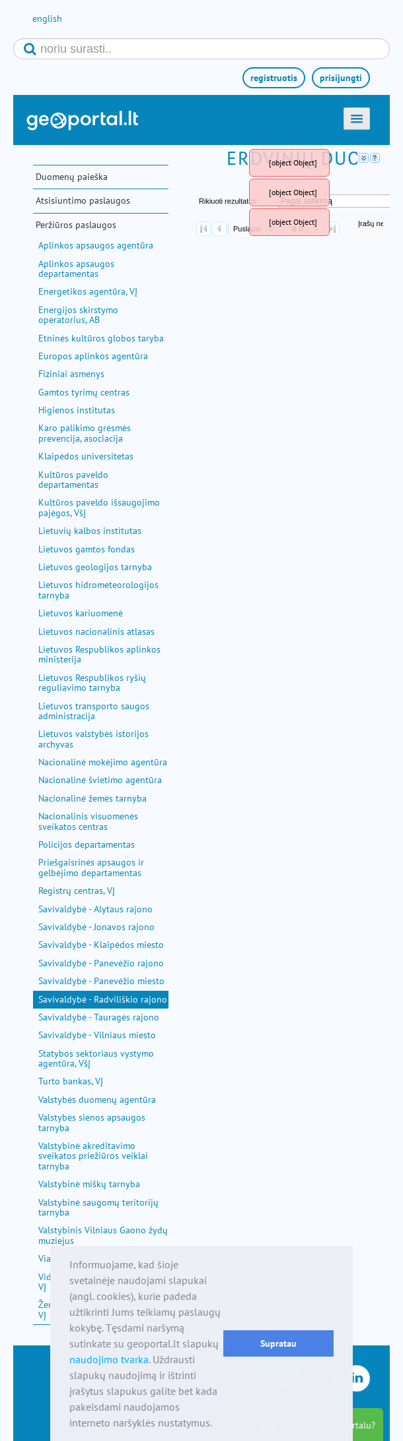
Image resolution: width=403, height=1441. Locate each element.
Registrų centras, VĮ (76, 891)
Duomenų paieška (72, 177)
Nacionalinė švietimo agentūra (100, 780)
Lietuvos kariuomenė (80, 613)
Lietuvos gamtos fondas (86, 549)
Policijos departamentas (86, 844)
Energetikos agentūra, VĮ (87, 291)
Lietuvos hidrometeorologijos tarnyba (98, 590)
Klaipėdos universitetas (85, 456)
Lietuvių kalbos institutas (89, 531)
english (47, 18)
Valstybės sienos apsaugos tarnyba (91, 1122)
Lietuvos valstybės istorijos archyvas (93, 739)
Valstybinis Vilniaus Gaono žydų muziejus (103, 1235)
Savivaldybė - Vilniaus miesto (97, 1035)
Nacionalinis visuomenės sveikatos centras (88, 821)
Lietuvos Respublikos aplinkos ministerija (99, 654)
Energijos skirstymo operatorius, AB (78, 315)
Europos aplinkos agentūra (93, 356)
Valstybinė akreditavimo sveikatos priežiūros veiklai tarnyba (93, 1156)
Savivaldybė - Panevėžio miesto (101, 981)
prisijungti (341, 78)
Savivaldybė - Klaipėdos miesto (101, 945)
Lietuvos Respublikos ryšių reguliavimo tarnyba (92, 682)
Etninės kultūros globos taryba (101, 338)
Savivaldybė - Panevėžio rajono (101, 963)
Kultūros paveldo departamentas (73, 479)
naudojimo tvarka (109, 1359)
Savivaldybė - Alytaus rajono (95, 909)
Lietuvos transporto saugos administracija (93, 711)
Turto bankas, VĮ (70, 1081)
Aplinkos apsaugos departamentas (76, 268)
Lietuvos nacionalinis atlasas (96, 631)
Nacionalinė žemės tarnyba (92, 798)
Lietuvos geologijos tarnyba (95, 567)
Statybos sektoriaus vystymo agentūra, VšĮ (96, 1058)
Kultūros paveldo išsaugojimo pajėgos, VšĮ (99, 507)
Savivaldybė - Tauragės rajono (98, 1017)
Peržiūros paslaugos (76, 225)
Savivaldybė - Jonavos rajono (96, 927)
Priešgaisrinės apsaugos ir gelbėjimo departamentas (91, 867)
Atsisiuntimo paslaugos (83, 200)
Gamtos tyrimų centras (83, 392)
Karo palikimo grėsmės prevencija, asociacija (84, 433)
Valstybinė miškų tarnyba (89, 1184)
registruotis (273, 78)
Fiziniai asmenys (71, 374)
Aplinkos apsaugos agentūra (95, 245)
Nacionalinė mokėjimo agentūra (102, 762)
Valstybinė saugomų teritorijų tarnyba (98, 1207)
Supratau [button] (278, 1343)
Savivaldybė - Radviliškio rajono (102, 999)
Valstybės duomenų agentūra (97, 1099)
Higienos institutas (76, 410)
